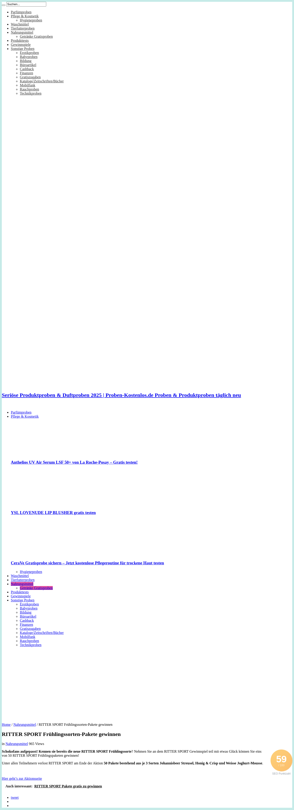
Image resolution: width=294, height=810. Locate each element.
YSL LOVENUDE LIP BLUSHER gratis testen (53, 512)
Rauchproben (29, 89)
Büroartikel (28, 65)
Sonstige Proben (22, 49)
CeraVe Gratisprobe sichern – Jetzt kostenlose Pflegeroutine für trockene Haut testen (87, 563)
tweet (15, 797)
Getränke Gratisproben (36, 36)
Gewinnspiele (21, 45)
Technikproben (30, 93)
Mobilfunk (27, 85)
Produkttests (20, 40)
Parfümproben (21, 12)
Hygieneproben (31, 20)
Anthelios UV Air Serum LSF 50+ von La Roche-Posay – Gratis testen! (74, 462)
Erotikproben (29, 53)
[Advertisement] (147, 683)
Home (6, 724)
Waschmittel (20, 24)
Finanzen (26, 73)
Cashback (27, 69)
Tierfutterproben (22, 28)
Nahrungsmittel (22, 32)
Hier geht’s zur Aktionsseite (22, 778)
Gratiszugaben (30, 77)
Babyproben (28, 57)
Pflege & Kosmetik (25, 16)
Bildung (26, 61)
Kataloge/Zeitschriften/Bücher (42, 81)
